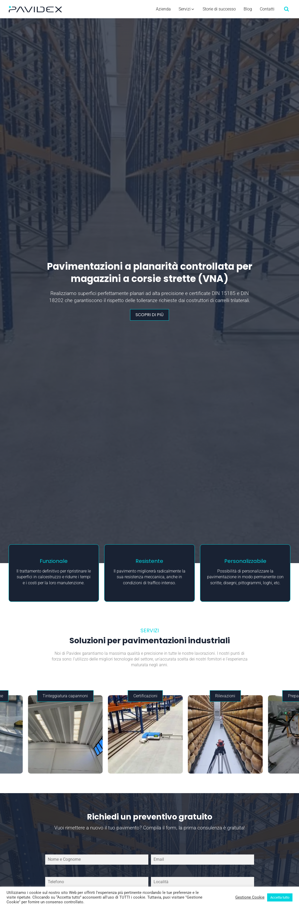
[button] (187, 9)
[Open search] (286, 9)
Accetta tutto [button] (279, 897)
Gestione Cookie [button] (250, 897)
